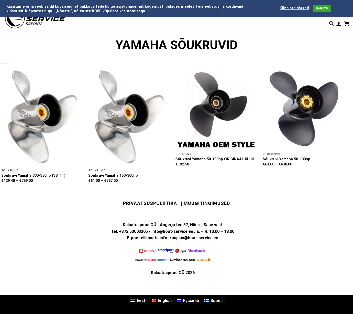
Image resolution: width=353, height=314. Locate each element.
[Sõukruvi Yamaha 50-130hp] (304, 109)
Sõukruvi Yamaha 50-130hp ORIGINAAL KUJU (214, 159)
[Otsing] (331, 23)
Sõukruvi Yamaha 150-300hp (113, 175)
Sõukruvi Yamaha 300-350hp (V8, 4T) (33, 175)
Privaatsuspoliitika (150, 203)
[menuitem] (138, 300)
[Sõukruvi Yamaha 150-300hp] (129, 117)
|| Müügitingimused (204, 203)
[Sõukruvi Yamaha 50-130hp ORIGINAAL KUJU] (216, 109)
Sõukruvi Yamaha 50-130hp (286, 159)
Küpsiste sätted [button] (294, 8)
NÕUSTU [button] (322, 8)
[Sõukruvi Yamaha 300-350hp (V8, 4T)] (42, 117)
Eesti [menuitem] (142, 300)
